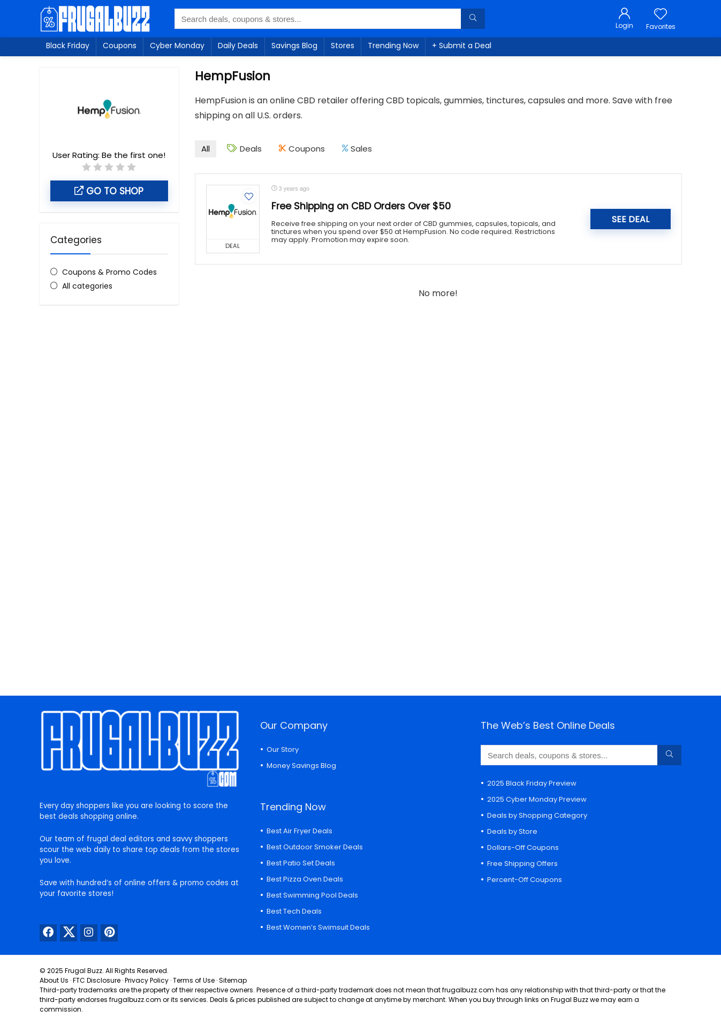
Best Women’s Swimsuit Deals (318, 927)
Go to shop (108, 191)
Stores (342, 45)
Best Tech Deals (294, 911)
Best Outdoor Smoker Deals (315, 847)
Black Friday (67, 45)
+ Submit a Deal (461, 45)
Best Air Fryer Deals (299, 831)
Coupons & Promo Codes (109, 272)
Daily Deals (238, 45)
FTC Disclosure (96, 980)
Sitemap (233, 980)
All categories (87, 286)
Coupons (119, 45)
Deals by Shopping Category (537, 815)
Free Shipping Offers (522, 863)
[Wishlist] (660, 15)
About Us (54, 980)
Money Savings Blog (301, 765)
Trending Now (393, 45)
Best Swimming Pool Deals (312, 895)
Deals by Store (512, 831)
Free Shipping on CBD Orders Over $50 (361, 206)
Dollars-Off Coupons (523, 847)
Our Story (283, 749)
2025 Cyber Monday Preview (537, 799)
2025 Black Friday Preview (531, 783)
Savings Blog (294, 45)
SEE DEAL (630, 219)
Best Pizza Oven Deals (305, 879)
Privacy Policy (147, 980)
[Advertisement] (109, 492)
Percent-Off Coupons (524, 880)
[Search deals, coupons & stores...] (473, 19)
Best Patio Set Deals (301, 863)
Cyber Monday (177, 45)
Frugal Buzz (83, 970)
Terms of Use (194, 980)
